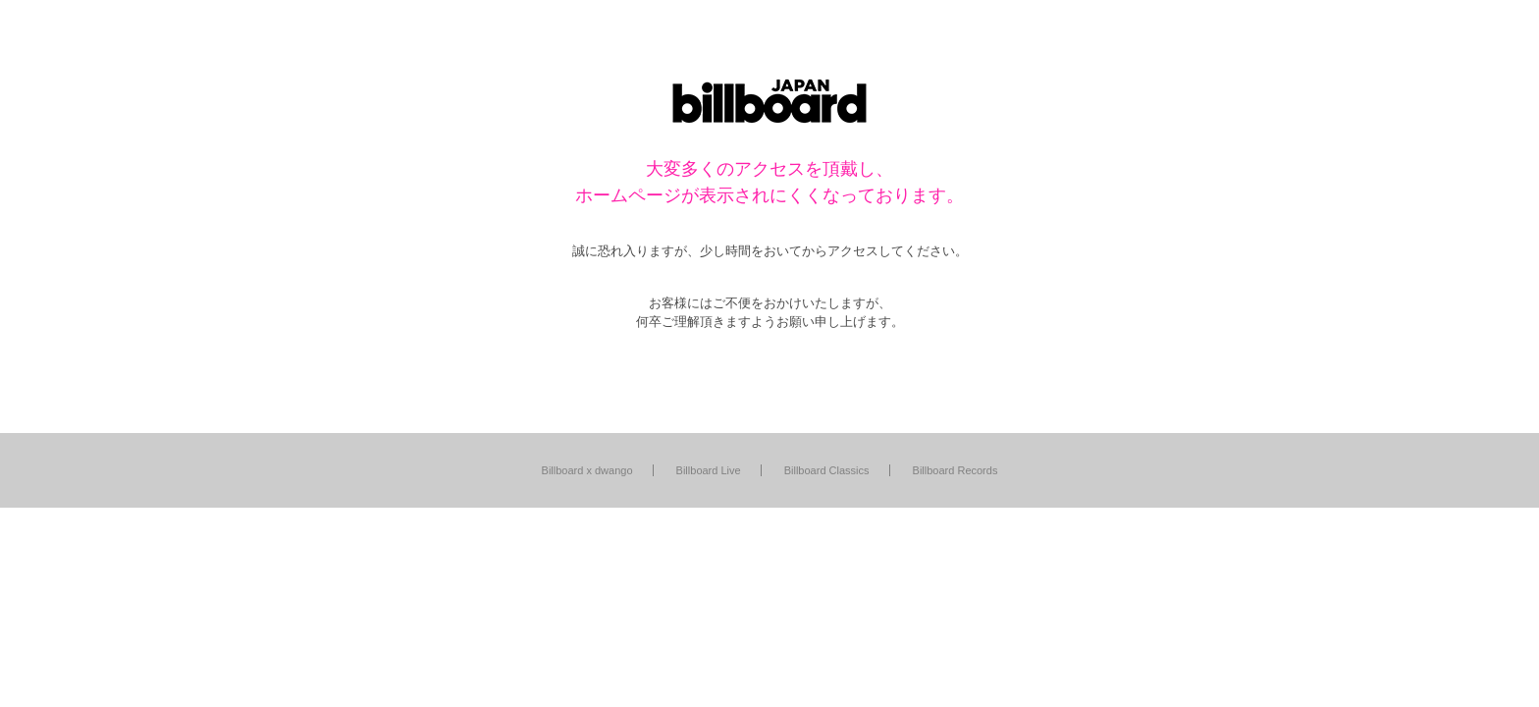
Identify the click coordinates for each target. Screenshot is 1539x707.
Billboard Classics (827, 470)
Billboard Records (955, 470)
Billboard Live (708, 470)
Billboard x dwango (587, 470)
